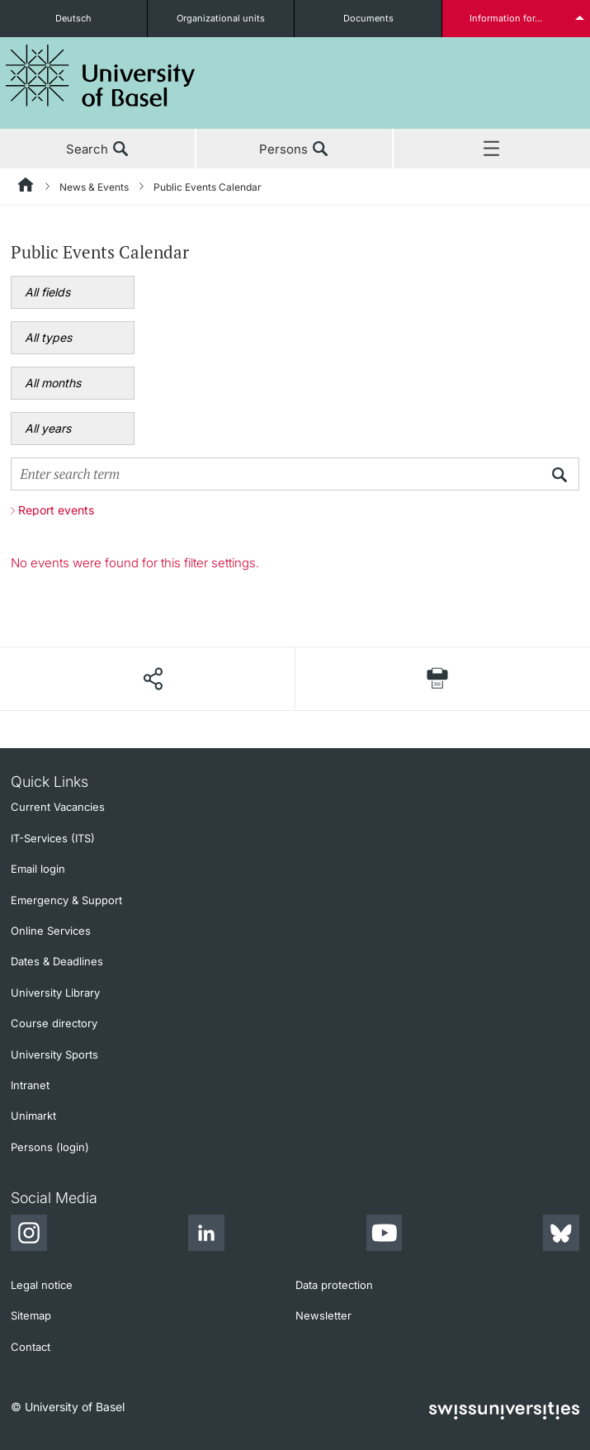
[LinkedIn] (206, 1235)
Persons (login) (50, 1147)
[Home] (26, 187)
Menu (492, 149)
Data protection (334, 1284)
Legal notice (42, 1284)
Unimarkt (33, 1115)
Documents (368, 18)
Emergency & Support (66, 900)
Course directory (54, 1023)
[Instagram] (29, 1235)
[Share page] (152, 678)
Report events (56, 510)
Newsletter (323, 1315)
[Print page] (437, 678)
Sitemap (31, 1315)
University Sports (54, 1054)
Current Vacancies (58, 806)
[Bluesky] (561, 1235)
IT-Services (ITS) (53, 838)
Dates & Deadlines (57, 961)
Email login (38, 868)
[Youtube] (384, 1235)
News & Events (94, 187)
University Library (55, 992)
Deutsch (73, 18)
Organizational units (221, 18)
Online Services (51, 930)
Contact (30, 1346)
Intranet (30, 1085)
